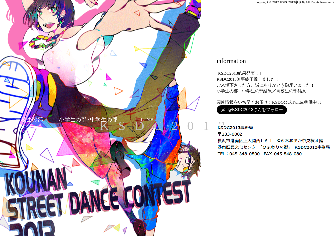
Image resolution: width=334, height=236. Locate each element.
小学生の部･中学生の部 (88, 119)
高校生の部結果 (291, 90)
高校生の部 (29, 119)
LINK (147, 119)
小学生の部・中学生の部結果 (244, 90)
